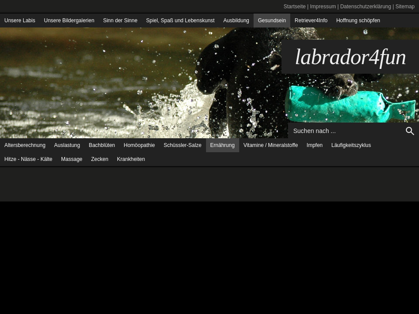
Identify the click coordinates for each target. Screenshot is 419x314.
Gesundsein (272, 20)
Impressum (323, 6)
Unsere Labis (19, 20)
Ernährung (222, 145)
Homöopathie (139, 145)
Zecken (99, 159)
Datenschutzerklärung (365, 6)
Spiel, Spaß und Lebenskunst (180, 20)
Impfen (315, 145)
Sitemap (405, 6)
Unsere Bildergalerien (69, 20)
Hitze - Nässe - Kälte (28, 159)
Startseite (295, 6)
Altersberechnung (24, 145)
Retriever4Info (311, 20)
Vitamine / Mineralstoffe (271, 145)
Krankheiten (131, 159)
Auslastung (67, 145)
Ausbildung (236, 20)
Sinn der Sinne (120, 20)
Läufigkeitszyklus (351, 145)
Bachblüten (102, 145)
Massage (71, 159)
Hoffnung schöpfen (358, 20)
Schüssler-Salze (183, 145)
